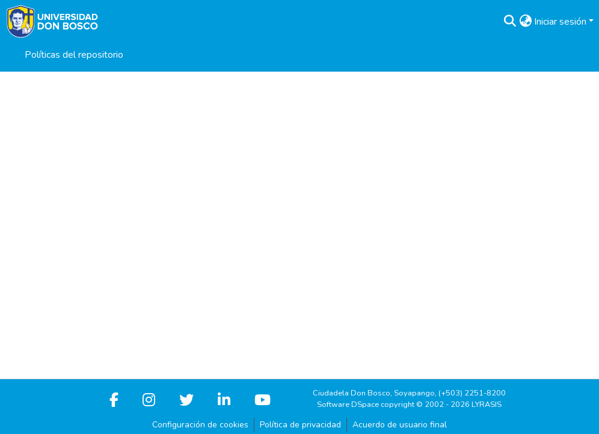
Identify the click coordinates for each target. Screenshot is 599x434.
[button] (509, 21)
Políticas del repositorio (74, 54)
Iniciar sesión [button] (561, 21)
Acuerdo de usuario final (399, 424)
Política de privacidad (300, 424)
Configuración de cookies (200, 424)
